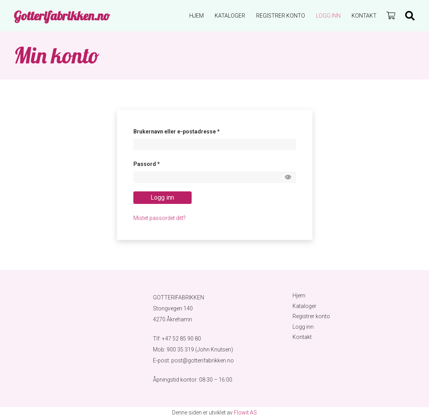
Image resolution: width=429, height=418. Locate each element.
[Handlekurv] (390, 15)
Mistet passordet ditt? (159, 218)
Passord (157, 163)
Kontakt (302, 337)
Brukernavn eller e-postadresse (187, 130)
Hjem (299, 295)
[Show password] (288, 177)
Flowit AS (245, 412)
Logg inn (162, 197)
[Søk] (409, 15)
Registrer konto (311, 316)
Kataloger (304, 306)
